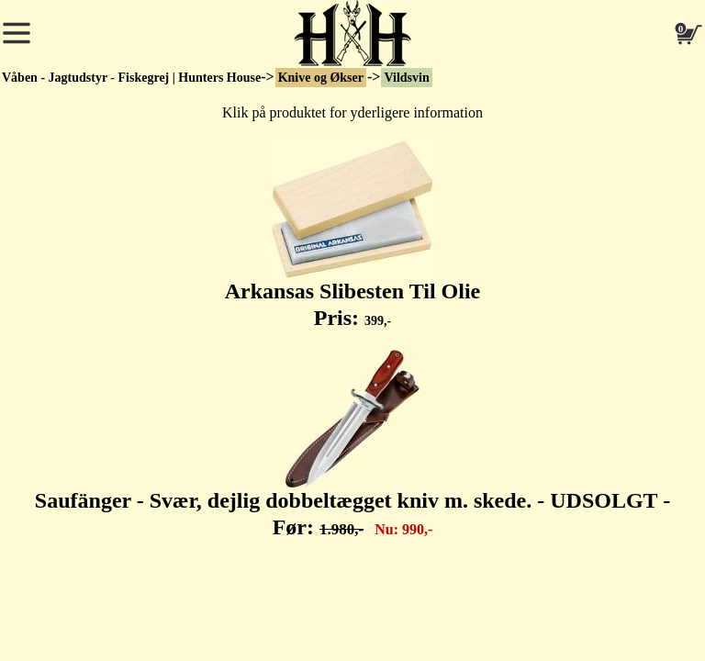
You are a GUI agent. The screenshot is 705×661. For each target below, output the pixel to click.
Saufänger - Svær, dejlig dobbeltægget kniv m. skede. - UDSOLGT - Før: (352, 444)
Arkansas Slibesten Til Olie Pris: (353, 235)
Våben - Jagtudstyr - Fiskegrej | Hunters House (131, 77)
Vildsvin (406, 77)
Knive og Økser (321, 77)
